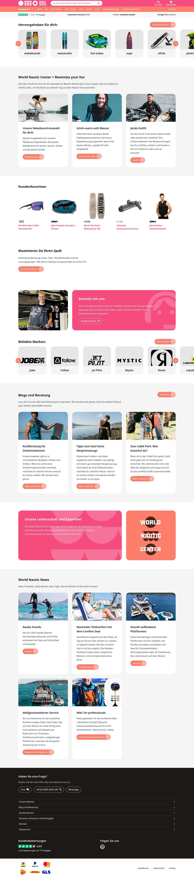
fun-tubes (56, 9)
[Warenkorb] (171, 3)
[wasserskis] (65, 44)
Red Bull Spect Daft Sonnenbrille (28, 227)
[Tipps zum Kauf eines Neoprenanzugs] (97, 452)
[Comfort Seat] (88, 667)
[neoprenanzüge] (89, 156)
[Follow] (65, 361)
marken (172, 9)
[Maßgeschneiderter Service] (43, 718)
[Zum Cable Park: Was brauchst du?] (151, 452)
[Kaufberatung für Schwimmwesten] (43, 452)
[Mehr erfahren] (34, 486)
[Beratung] (166, 394)
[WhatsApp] (73, 789)
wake (39, 9)
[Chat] (24, 789)
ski (46, 9)
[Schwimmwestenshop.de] (94, 737)
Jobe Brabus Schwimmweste (157, 227)
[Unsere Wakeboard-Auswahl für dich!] (43, 130)
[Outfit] (137, 160)
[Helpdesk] (158, 3)
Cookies (172, 868)
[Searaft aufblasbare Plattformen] (151, 633)
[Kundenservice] (90, 321)
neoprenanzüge (111, 9)
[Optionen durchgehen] (38, 752)
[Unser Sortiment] (31, 269)
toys (97, 9)
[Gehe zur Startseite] (32, 3)
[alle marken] (165, 341)
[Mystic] (129, 361)
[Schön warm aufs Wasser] (97, 130)
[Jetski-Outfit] (151, 130)
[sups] (129, 44)
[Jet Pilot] (97, 361)
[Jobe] (32, 361)
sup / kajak (70, 9)
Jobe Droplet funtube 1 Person (63, 227)
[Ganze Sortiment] (163, 24)
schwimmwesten (131, 9)
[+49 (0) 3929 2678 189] (49, 789)
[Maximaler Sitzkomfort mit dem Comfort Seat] (97, 633)
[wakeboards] (32, 44)
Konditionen (143, 868)
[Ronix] (162, 361)
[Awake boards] (43, 633)
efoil (81, 9)
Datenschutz (158, 868)
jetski (89, 9)
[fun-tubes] (97, 44)
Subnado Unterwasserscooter (127, 227)
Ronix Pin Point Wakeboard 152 (92, 227)
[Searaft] (138, 663)
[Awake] (30, 651)
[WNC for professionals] (97, 718)
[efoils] (162, 44)
